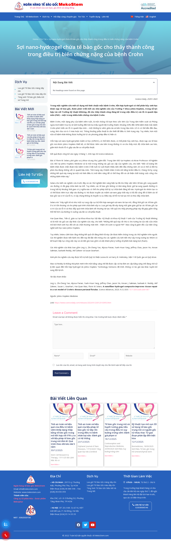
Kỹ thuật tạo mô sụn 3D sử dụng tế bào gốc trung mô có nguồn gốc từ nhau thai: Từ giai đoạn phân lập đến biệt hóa (144, 432)
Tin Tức (83, 16)
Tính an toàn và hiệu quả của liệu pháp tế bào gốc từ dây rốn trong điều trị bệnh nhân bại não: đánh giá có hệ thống (36, 143)
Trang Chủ (19, 16)
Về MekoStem (33, 16)
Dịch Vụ (47, 16)
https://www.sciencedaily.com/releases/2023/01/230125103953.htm (85, 302)
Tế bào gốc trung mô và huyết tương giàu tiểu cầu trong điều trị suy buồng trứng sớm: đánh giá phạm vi (36, 157)
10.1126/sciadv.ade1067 (140, 289)
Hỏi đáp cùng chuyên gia (65, 16)
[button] (154, 82)
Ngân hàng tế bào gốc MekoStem (30, 487)
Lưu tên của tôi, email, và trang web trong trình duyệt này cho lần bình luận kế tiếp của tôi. (94, 367)
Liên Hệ (105, 16)
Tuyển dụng (94, 16)
